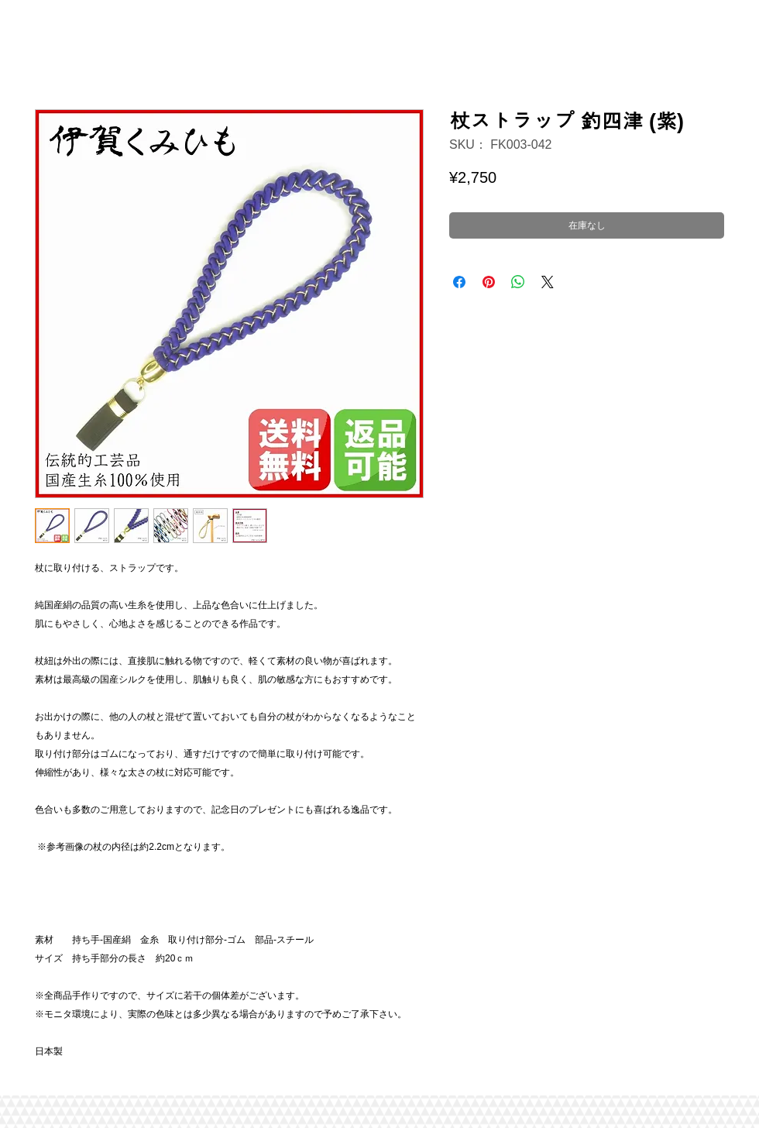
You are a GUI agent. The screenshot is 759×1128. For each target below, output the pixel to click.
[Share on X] (547, 282)
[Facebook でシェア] (459, 282)
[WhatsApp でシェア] (518, 282)
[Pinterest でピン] (488, 282)
